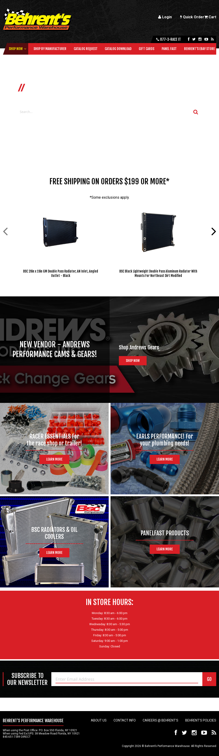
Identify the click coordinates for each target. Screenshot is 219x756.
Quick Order (192, 17)
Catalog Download (118, 49)
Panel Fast (169, 49)
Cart (210, 17)
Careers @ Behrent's (160, 720)
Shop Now (16, 49)
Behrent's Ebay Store (199, 49)
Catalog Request (86, 49)
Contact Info (125, 720)
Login (165, 17)
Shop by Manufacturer (50, 49)
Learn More (54, 459)
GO (209, 679)
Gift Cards (146, 49)
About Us (99, 720)
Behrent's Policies (200, 720)
